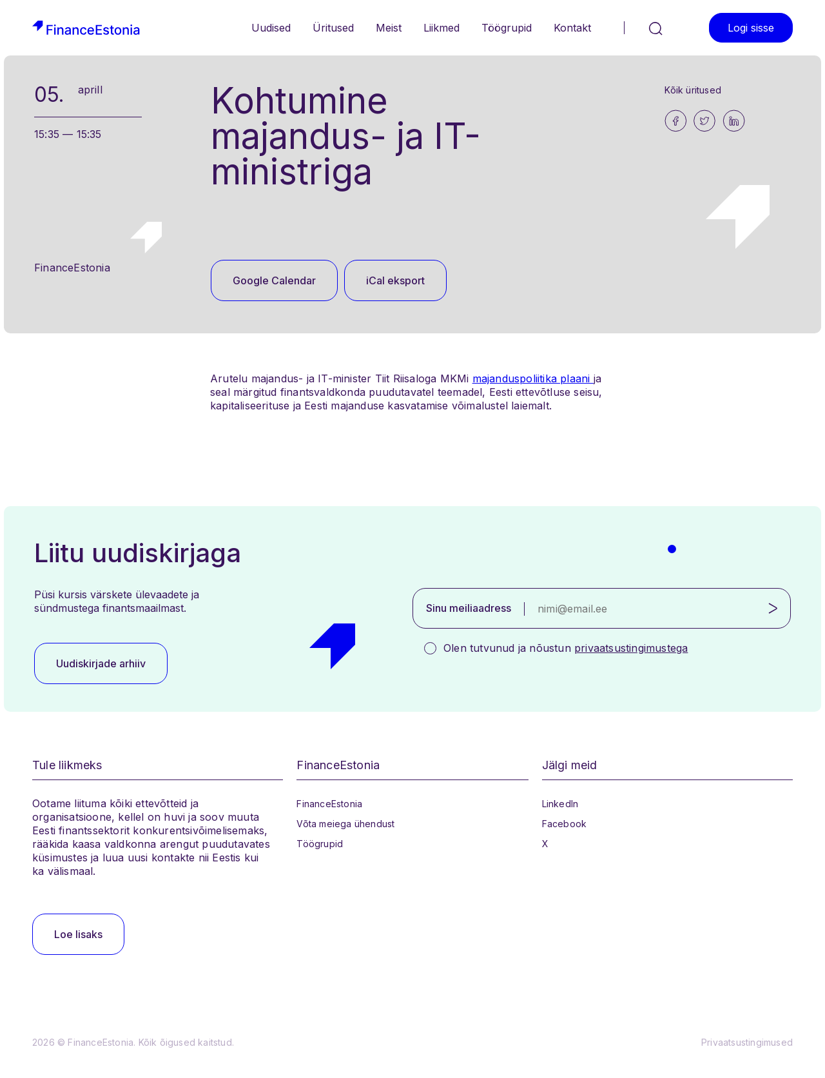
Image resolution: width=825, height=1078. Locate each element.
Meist (389, 27)
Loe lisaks (78, 934)
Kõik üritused (693, 89)
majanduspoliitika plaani (533, 378)
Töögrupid (506, 27)
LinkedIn (560, 803)
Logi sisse (751, 27)
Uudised (271, 27)
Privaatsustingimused (747, 1042)
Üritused (333, 27)
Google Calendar (274, 280)
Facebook (564, 823)
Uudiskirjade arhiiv (101, 663)
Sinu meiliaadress (468, 608)
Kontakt (572, 27)
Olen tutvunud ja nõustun (565, 648)
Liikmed (441, 27)
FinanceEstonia (329, 803)
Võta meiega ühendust (345, 823)
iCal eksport (395, 280)
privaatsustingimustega (631, 648)
